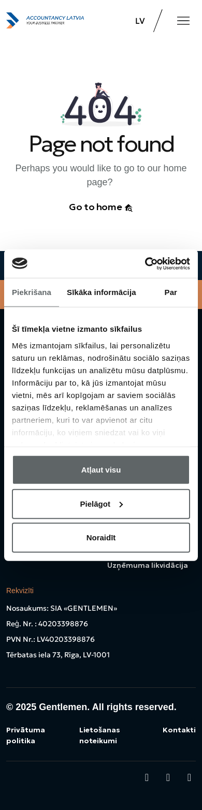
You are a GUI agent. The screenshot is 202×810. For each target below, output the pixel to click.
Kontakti (179, 729)
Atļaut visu (101, 469)
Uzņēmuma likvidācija (147, 565)
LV (140, 21)
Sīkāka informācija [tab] (101, 292)
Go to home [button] (101, 207)
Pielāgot (101, 503)
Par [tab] (171, 292)
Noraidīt (101, 537)
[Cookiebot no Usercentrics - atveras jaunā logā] (145, 263)
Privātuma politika (25, 735)
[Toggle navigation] (183, 20)
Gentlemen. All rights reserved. (107, 707)
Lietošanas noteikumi (99, 735)
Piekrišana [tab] (31, 292)
